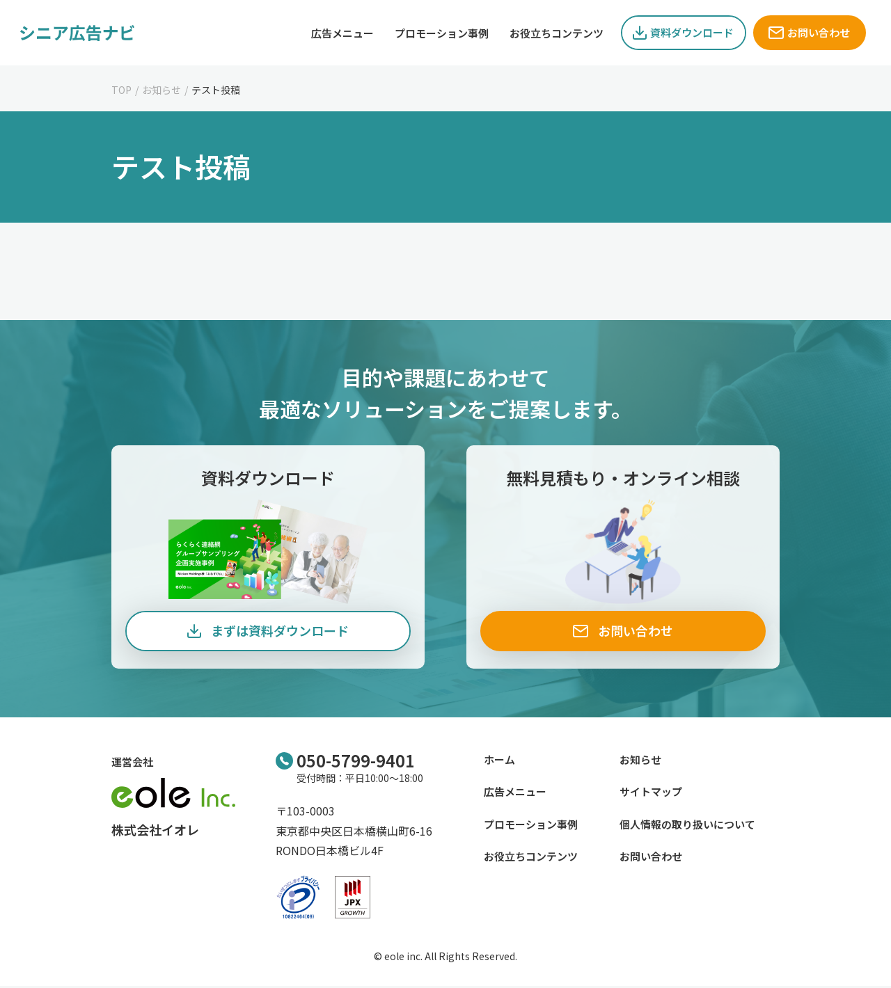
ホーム (499, 761)
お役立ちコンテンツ (531, 857)
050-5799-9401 (356, 762)
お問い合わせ (651, 857)
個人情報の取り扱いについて (687, 825)
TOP (121, 90)
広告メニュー (515, 793)
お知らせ (161, 90)
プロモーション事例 (531, 825)
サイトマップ (651, 793)
